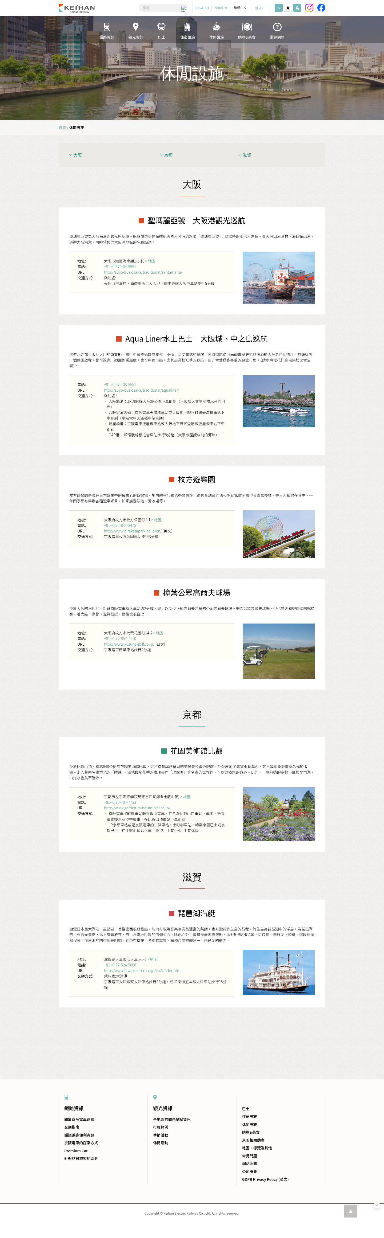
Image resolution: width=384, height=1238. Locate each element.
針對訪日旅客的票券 (81, 1158)
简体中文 (221, 7)
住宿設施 (249, 1116)
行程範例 (160, 1127)
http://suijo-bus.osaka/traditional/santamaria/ (143, 272)
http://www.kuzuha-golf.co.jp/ (129, 644)
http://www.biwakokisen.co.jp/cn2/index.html (142, 970)
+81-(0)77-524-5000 (120, 965)
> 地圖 (150, 261)
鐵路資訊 (73, 1108)
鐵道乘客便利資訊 (79, 1135)
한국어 (260, 7)
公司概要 (249, 1171)
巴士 (246, 1108)
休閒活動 (160, 1142)
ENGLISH (202, 7)
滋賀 (247, 155)
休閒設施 (249, 1124)
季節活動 (160, 1135)
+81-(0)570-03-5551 (120, 384)
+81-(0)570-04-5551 (120, 266)
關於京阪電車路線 (79, 1119)
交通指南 (71, 1127)
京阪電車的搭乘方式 (81, 1142)
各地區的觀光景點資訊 (171, 1119)
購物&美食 (251, 1132)
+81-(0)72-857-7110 (120, 638)
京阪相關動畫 (253, 1140)
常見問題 (249, 1155)
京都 (168, 155)
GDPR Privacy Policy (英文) (265, 1179)
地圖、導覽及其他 (257, 1147)
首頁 (62, 127)
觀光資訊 (162, 1108)
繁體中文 (240, 7)
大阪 (77, 155)
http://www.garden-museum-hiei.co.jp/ (137, 807)
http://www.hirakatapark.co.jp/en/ (133, 531)
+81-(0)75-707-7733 (120, 802)
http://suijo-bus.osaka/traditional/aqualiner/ (141, 390)
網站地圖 (249, 1163)
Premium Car (76, 1150)
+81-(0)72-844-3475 (120, 525)
